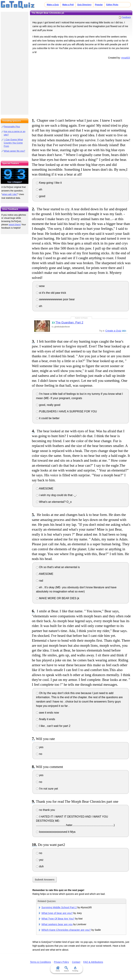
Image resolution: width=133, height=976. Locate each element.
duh (40, 866)
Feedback (126, 17)
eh (39, 189)
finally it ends (45, 719)
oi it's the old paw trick (51, 292)
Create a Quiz (113, 330)
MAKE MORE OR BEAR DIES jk (57, 598)
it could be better (48, 418)
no (39, 753)
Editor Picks (112, 4)
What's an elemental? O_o (54, 501)
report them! (15, 224)
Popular (99, 4)
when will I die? (9, 194)
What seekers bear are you (57, 924)
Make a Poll (68, 4)
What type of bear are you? (57, 913)
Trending (75, 969)
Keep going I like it (49, 182)
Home (58, 969)
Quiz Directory (84, 4)
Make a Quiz (53, 4)
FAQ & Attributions (93, 962)
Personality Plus (12, 126)
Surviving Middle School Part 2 (59, 907)
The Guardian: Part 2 (69, 322)
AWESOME (44, 488)
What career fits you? (14, 151)
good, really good (48, 404)
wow (40, 286)
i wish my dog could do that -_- (56, 495)
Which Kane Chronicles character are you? (66, 929)
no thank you (45, 809)
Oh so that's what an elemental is (58, 567)
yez (39, 859)
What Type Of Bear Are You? (57, 918)
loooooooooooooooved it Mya (55, 831)
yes (39, 747)
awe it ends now (47, 712)
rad (39, 580)
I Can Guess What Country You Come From (13, 142)
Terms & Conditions (40, 962)
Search (66, 969)
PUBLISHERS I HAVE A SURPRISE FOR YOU (66, 411)
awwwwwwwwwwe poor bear (55, 299)
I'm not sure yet (47, 788)
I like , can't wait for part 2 (53, 725)
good (40, 196)
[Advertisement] (81, 88)
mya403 (125, 57)
